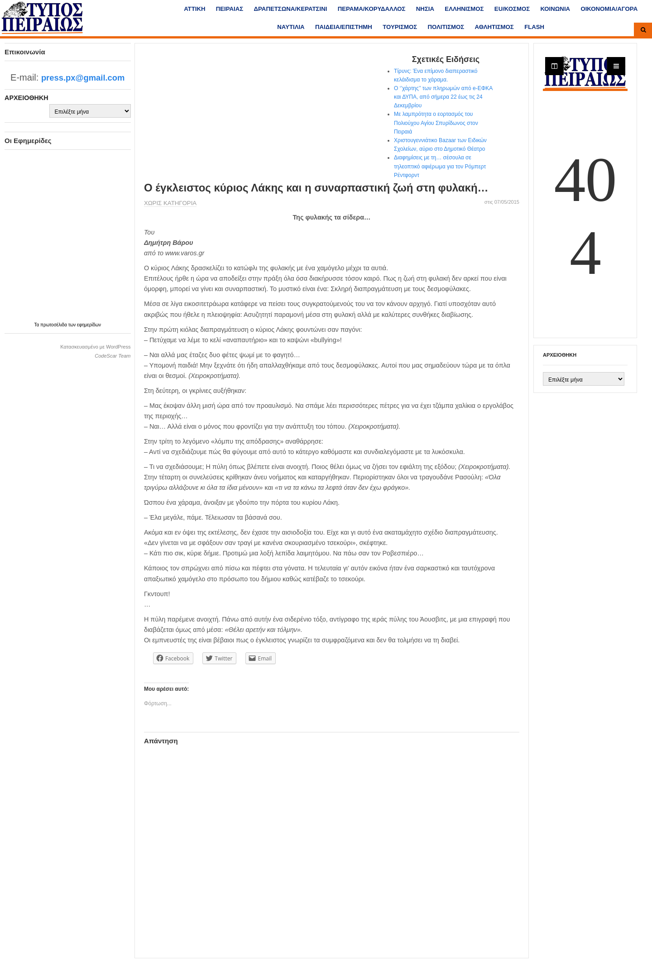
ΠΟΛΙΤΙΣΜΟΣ (446, 27)
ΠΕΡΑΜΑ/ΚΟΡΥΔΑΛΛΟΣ (372, 8)
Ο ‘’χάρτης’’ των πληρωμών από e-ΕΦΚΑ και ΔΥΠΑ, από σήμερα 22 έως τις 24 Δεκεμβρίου (443, 97)
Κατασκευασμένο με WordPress (95, 346)
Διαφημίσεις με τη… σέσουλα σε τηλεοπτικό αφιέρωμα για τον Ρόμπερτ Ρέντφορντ (440, 166)
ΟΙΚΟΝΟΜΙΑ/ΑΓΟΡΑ (609, 8)
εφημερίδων (89, 324)
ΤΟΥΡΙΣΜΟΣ (400, 27)
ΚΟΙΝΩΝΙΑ (555, 8)
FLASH (534, 27)
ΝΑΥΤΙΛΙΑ (290, 27)
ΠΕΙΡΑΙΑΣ (229, 8)
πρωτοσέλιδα (54, 324)
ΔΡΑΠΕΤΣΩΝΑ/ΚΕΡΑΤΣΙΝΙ (290, 8)
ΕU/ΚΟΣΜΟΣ (512, 8)
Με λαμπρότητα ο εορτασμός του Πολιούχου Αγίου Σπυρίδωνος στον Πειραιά (436, 122)
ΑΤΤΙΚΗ (194, 8)
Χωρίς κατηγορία (170, 203)
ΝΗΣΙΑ (425, 8)
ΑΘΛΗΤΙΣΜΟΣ (494, 27)
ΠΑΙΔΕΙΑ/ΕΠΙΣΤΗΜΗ (343, 27)
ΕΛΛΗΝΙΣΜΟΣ (464, 8)
